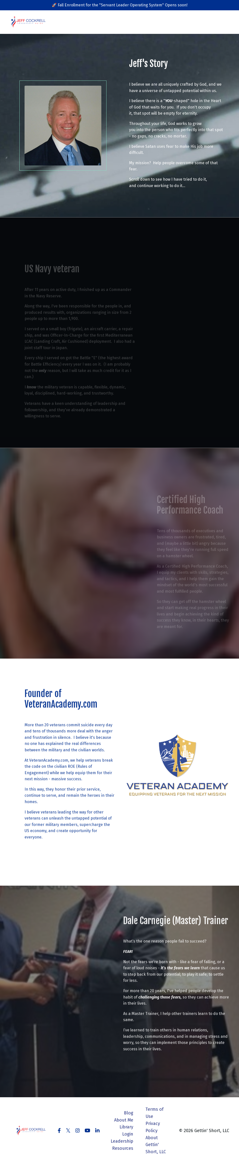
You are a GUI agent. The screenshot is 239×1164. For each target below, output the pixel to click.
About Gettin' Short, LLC (156, 1145)
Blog (128, 1113)
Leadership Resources (122, 1144)
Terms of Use (154, 1113)
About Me (123, 1120)
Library (126, 1127)
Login (127, 1134)
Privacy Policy (153, 1127)
